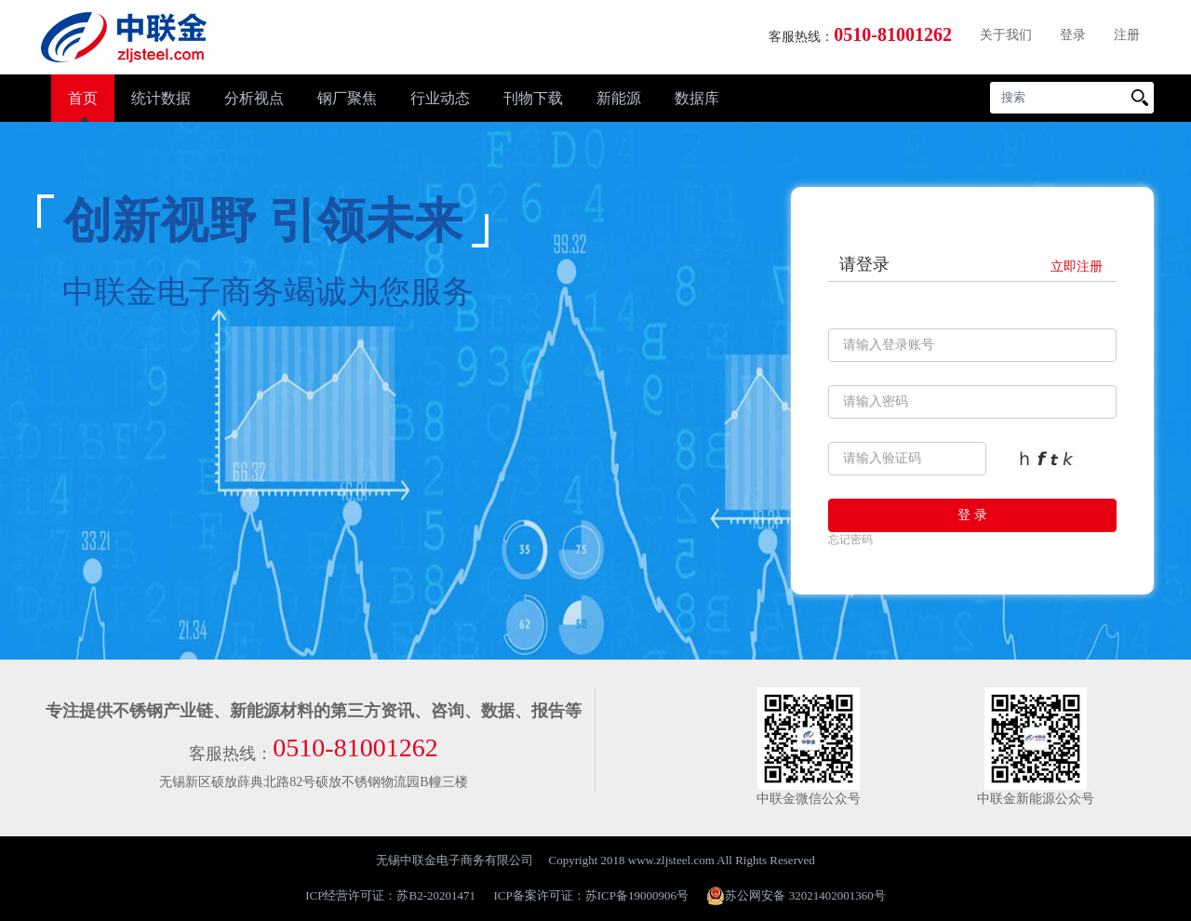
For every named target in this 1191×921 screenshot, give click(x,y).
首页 (83, 98)
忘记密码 (850, 539)
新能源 (618, 98)
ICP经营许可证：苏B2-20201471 (390, 895)
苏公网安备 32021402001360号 (795, 896)
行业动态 (440, 98)
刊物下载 (533, 98)
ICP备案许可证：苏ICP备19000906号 (591, 895)
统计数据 (161, 98)
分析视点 (254, 98)
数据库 (697, 98)
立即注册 (1076, 267)
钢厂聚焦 (347, 98)
